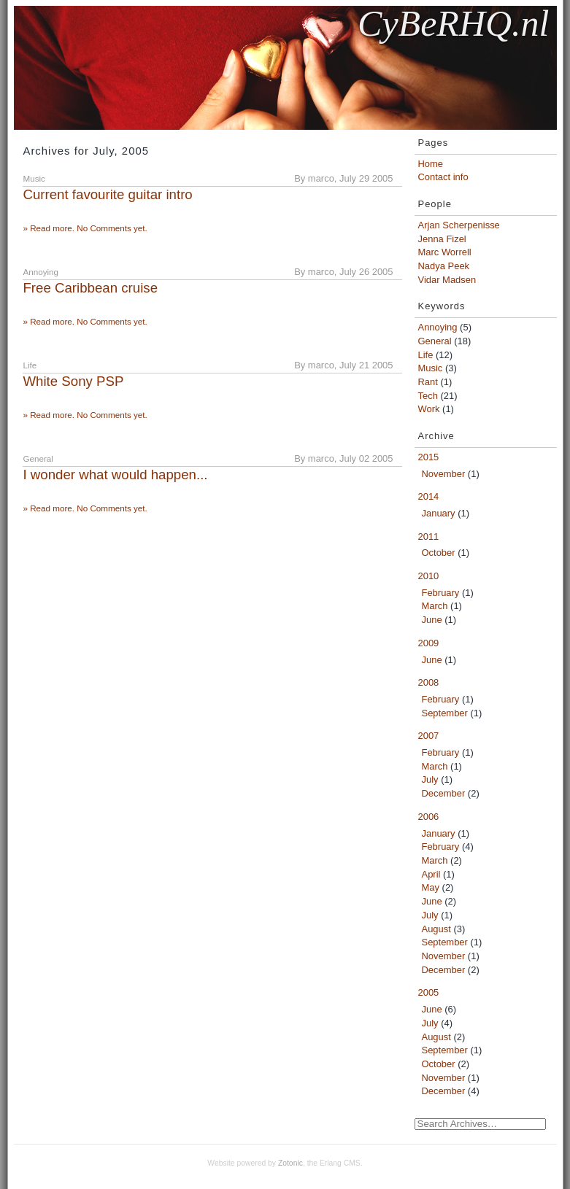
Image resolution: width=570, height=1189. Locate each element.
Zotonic (290, 1163)
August (436, 928)
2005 (428, 992)
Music (430, 368)
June (432, 619)
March (435, 605)
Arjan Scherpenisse (459, 225)
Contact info (443, 176)
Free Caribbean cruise (90, 287)
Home (431, 163)
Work (429, 408)
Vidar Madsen (447, 279)
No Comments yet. (112, 228)
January (438, 513)
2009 (428, 643)
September (445, 713)
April (431, 874)
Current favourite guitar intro (107, 194)
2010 (428, 575)
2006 (428, 816)
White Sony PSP (73, 381)
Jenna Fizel (442, 238)
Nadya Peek (444, 265)
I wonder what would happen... (115, 474)
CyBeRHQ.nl (453, 23)
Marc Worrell (444, 252)
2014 (428, 496)
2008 (428, 682)
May (430, 887)
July (430, 779)
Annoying (438, 327)
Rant (428, 381)
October (438, 552)
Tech (428, 395)
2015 (428, 457)
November (444, 473)
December (444, 793)
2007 (428, 735)
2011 (428, 536)
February (441, 592)
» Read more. (50, 228)
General (435, 341)
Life (426, 354)
